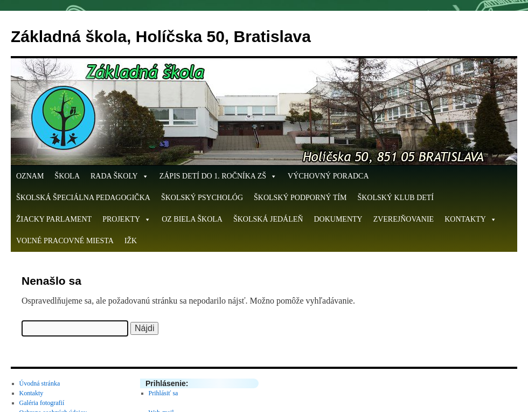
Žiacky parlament (54, 219)
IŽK (130, 241)
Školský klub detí (395, 198)
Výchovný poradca (328, 176)
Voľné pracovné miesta (65, 241)
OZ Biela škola (192, 219)
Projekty (126, 219)
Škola (67, 176)
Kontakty (470, 219)
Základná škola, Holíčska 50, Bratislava (161, 36)
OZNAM (30, 176)
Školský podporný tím (300, 198)
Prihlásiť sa (163, 393)
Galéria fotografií (42, 403)
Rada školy (120, 176)
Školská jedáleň (268, 219)
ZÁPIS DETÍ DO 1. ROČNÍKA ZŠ (218, 176)
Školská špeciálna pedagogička (83, 198)
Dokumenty (338, 219)
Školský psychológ (202, 198)
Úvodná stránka (39, 383)
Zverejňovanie (403, 219)
